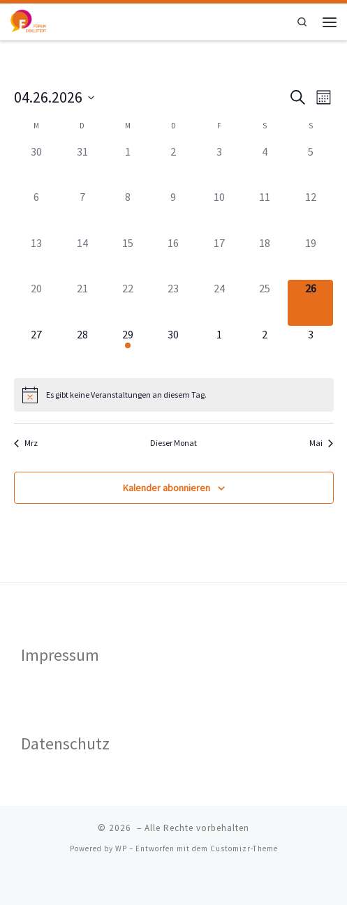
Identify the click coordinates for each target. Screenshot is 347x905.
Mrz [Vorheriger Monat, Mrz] (26, 442)
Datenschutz (65, 743)
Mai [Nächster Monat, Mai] (321, 442)
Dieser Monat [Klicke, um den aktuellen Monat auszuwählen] (173, 442)
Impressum (60, 655)
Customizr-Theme (244, 848)
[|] (31, 20)
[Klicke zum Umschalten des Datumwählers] (54, 97)
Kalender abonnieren (166, 487)
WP (121, 848)
